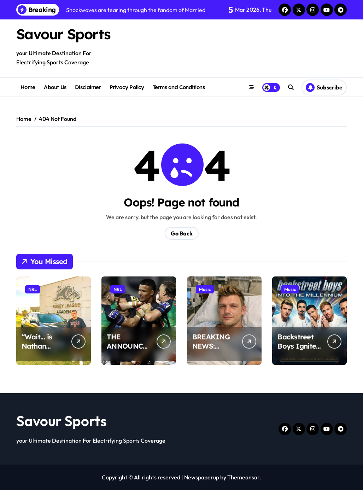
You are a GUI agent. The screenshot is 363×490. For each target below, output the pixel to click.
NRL (32, 289)
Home (28, 87)
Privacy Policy (127, 87)
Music (205, 289)
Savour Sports (63, 34)
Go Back (182, 233)
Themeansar (243, 477)
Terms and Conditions (179, 87)
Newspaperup (201, 477)
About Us (55, 87)
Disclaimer (88, 87)
